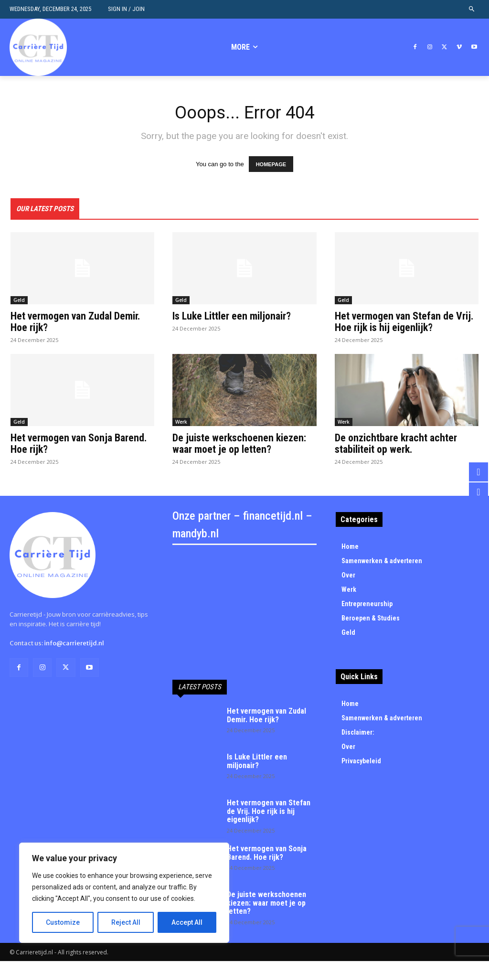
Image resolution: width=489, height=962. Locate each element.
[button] (472, 9)
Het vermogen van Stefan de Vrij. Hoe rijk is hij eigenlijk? (404, 322)
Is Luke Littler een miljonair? (231, 317)
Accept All (186, 922)
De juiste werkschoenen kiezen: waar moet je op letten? (239, 444)
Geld (19, 301)
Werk (181, 422)
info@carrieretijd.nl (74, 644)
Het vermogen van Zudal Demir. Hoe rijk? (75, 322)
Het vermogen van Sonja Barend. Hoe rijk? (79, 444)
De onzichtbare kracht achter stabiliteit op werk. (396, 444)
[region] (124, 893)
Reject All (125, 922)
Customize (63, 922)
